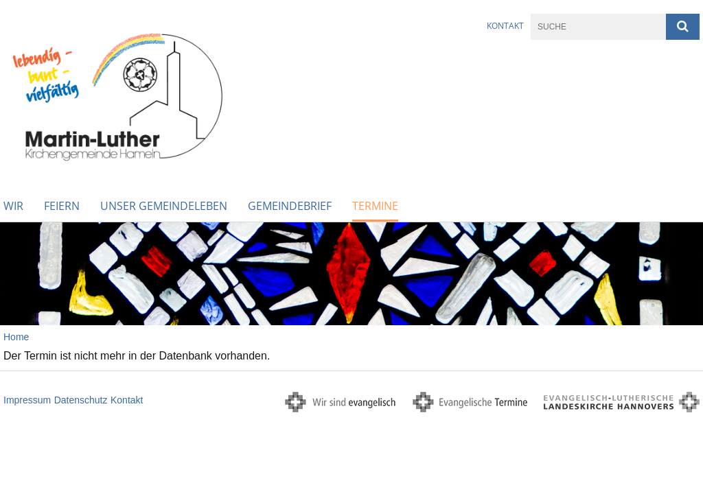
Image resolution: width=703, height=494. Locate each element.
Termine (375, 205)
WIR (13, 205)
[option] (351, 273)
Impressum (27, 400)
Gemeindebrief (290, 205)
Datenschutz (81, 400)
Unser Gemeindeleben (163, 205)
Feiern (62, 205)
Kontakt (505, 26)
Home (16, 336)
